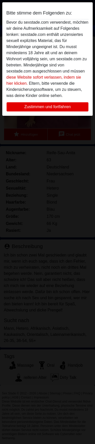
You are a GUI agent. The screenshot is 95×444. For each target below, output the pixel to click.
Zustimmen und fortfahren (47, 107)
